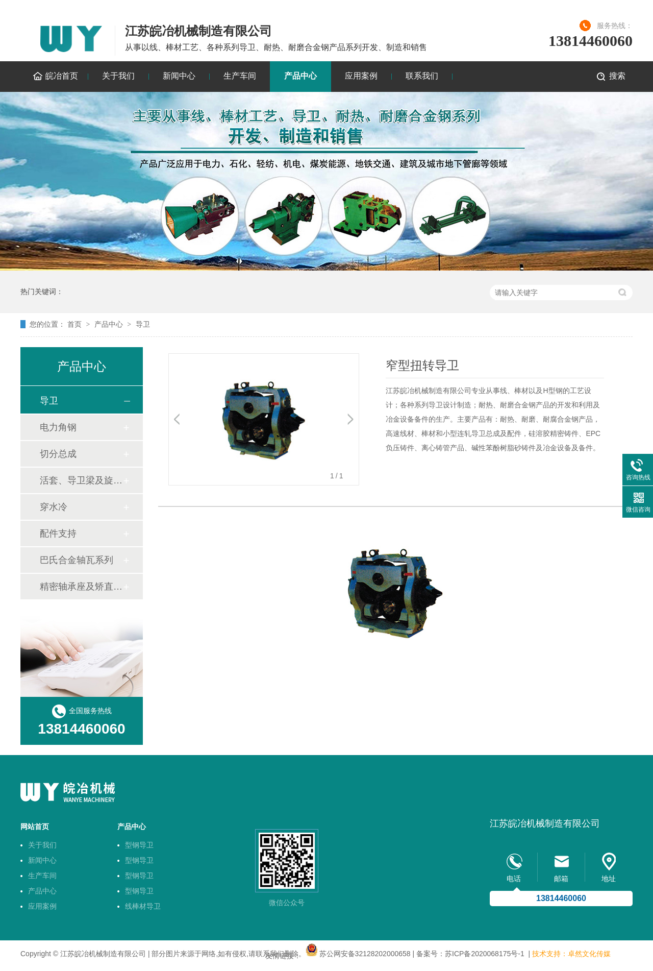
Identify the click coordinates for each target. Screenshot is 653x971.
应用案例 (361, 75)
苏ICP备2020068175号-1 (484, 954)
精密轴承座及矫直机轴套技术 (81, 586)
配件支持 (58, 533)
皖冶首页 (61, 75)
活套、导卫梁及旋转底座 (81, 480)
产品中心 (300, 75)
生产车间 (239, 75)
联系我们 (422, 75)
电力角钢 (58, 427)
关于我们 (118, 75)
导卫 (143, 324)
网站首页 (34, 826)
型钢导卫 (139, 845)
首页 (74, 324)
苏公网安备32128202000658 (365, 954)
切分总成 (58, 454)
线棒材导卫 (143, 906)
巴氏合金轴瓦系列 (76, 560)
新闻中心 (179, 75)
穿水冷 (53, 507)
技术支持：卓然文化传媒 (571, 954)
